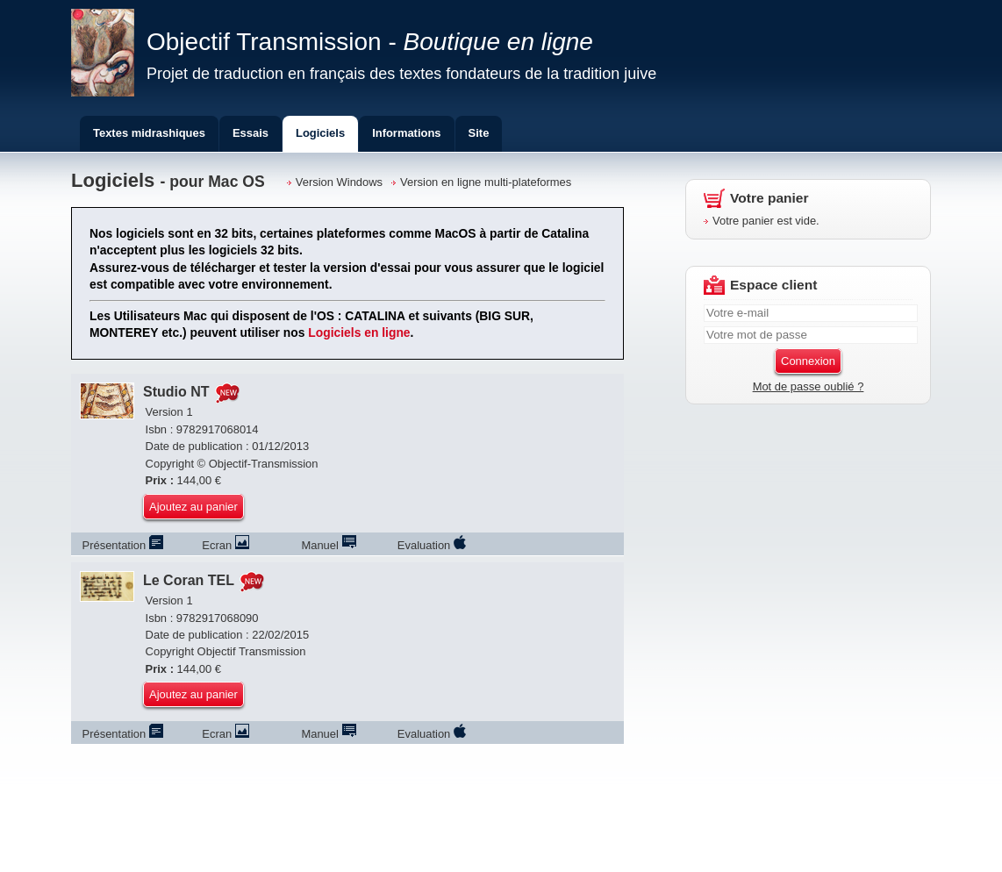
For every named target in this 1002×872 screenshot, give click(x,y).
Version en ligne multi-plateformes (485, 182)
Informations (406, 132)
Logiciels (320, 132)
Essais (250, 132)
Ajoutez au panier (193, 506)
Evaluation (431, 545)
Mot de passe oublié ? (808, 386)
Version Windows (339, 182)
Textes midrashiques (149, 132)
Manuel (328, 545)
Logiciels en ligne (359, 332)
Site (479, 132)
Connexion (808, 361)
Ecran (225, 545)
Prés (122, 545)
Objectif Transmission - (370, 41)
